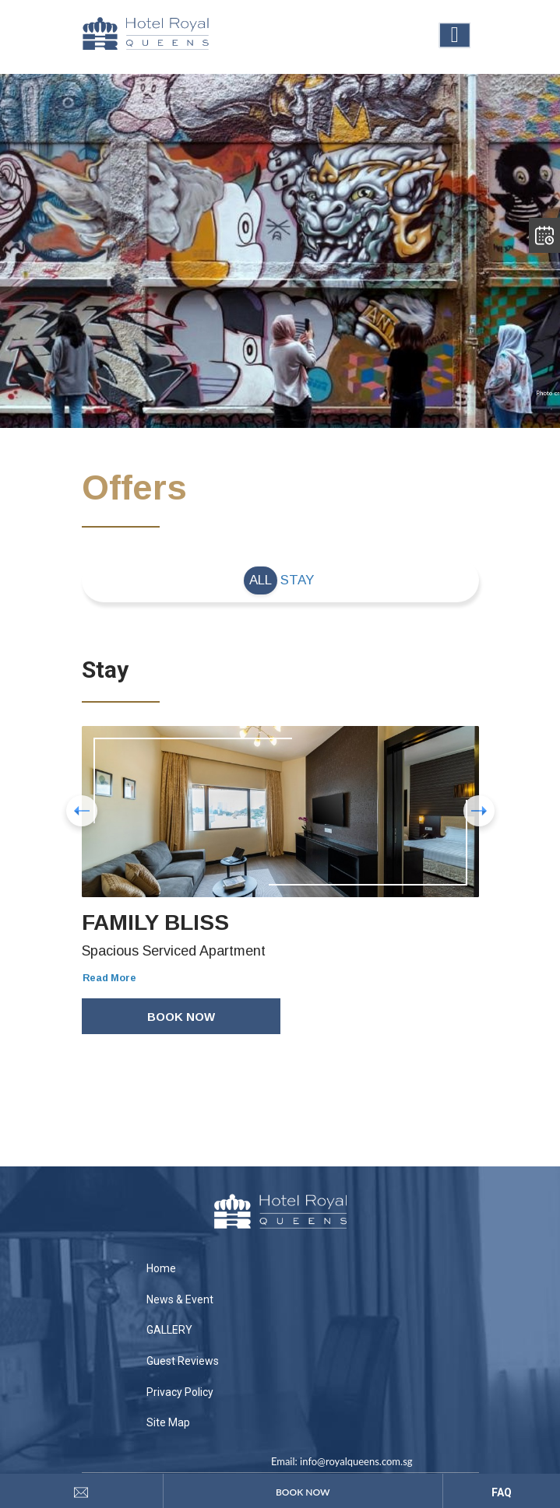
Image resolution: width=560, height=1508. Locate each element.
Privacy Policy (179, 1392)
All (260, 580)
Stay (297, 580)
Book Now (181, 1016)
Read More (109, 978)
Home (161, 1268)
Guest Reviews (182, 1360)
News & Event (179, 1299)
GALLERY (169, 1329)
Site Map (168, 1422)
